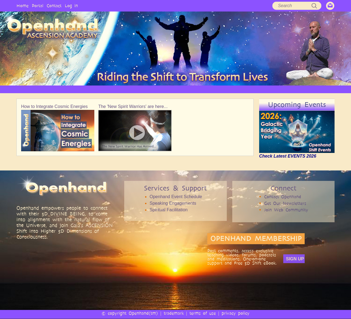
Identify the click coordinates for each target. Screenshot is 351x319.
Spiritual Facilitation (168, 209)
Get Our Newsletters (285, 203)
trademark (174, 313)
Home (22, 5)
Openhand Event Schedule (175, 196)
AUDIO (220, 89)
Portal (37, 5)
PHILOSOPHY (116, 89)
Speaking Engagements (172, 203)
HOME (57, 89)
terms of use (202, 313)
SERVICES (146, 89)
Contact (54, 5)
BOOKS (243, 89)
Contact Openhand (282, 196)
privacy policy (236, 313)
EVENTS (300, 89)
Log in (71, 5)
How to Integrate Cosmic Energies (54, 106)
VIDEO (197, 89)
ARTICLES (173, 89)
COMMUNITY (271, 89)
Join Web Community (286, 209)
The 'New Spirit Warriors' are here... (133, 106)
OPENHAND (84, 89)
